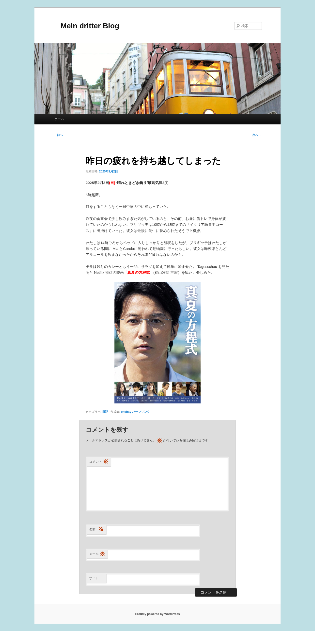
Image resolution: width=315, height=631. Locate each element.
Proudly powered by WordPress (157, 614)
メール (97, 554)
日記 (105, 412)
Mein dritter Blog (86, 26)
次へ (257, 135)
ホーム (59, 119)
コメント (98, 461)
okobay (126, 412)
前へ (58, 135)
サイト (94, 578)
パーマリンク (141, 412)
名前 (96, 529)
